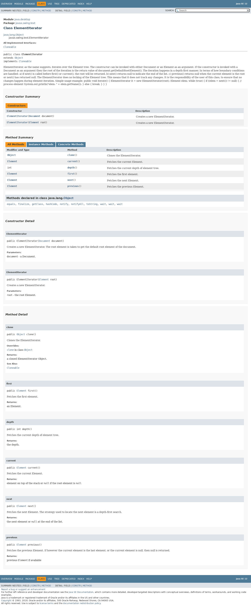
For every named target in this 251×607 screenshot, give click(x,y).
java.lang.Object (13, 34)
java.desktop (22, 19)
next (70, 180)
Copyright (6, 600)
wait (103, 204)
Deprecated (68, 4)
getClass (37, 204)
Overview (6, 4)
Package (30, 4)
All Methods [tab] (15, 144)
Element (34, 122)
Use (50, 4)
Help (89, 4)
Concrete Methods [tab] (70, 144)
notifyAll (77, 204)
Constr (35, 10)
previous (73, 186)
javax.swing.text (25, 23)
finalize (23, 204)
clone (70, 155)
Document (34, 116)
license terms (47, 603)
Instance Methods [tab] (41, 144)
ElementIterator (17, 116)
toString (91, 204)
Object (19, 57)
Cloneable (9, 47)
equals (11, 204)
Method (46, 10)
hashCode (51, 204)
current (72, 161)
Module (18, 4)
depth (70, 167)
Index (81, 4)
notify (64, 204)
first (70, 173)
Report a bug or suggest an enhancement (23, 589)
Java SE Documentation (81, 592)
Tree (57, 4)
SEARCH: (169, 10)
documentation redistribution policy (81, 603)
